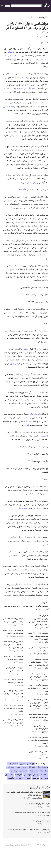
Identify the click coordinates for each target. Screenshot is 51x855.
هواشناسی (10, 52)
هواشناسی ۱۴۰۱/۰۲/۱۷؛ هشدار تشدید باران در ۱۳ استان (13, 632)
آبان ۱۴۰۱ (29, 17)
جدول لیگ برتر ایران (9, 845)
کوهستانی (28, 418)
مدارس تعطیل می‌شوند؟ (41, 820)
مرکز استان (31, 182)
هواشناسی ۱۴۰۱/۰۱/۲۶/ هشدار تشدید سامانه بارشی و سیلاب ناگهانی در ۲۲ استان (38, 636)
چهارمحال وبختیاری (10, 106)
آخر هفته (21, 189)
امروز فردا (10, 767)
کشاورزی (26, 425)
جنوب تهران (22, 508)
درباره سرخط (24, 845)
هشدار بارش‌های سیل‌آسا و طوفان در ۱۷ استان (39, 727)
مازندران (25, 349)
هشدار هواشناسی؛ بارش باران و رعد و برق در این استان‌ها (38, 716)
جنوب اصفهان (43, 59)
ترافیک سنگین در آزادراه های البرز (38, 803)
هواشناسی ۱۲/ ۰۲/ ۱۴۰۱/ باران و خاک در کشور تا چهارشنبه (13, 620)
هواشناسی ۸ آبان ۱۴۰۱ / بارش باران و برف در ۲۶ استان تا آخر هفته (26, 606)
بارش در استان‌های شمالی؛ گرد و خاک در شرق (14, 669)
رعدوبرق (19, 88)
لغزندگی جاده (35, 414)
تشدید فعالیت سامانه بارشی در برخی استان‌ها (38, 649)
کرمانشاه (25, 77)
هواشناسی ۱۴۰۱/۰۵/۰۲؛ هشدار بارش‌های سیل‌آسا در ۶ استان (13, 721)
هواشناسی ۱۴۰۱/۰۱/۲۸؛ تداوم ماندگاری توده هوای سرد (13, 658)
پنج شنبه (35, 778)
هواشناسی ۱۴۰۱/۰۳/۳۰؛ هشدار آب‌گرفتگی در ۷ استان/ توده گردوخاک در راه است (13, 644)
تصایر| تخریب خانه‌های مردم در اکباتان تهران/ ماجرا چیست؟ (29, 829)
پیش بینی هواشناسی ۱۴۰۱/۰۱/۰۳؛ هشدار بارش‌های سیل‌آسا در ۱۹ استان (38, 621)
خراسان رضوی (15, 363)
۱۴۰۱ (35, 17)
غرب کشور (12, 56)
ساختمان (27, 591)
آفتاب (45, 609)
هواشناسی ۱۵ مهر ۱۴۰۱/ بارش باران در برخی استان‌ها (13, 681)
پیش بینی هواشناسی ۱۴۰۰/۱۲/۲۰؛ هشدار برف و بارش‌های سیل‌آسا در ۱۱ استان (38, 662)
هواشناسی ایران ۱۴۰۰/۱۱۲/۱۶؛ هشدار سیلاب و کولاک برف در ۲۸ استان (38, 740)
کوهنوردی (44, 436)
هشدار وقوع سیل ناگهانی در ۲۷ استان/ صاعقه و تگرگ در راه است (13, 694)
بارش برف (39, 313)
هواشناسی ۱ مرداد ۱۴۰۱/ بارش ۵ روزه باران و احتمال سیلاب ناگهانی (13, 708)
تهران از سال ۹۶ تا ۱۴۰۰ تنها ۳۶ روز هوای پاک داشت (32, 812)
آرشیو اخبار (43, 17)
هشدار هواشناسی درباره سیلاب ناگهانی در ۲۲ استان (39, 675)
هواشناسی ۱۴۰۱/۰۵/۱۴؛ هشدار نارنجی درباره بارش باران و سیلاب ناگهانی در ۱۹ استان (38, 702)
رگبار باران (31, 88)
